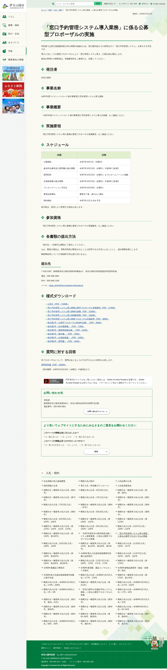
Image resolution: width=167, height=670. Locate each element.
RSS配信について (98, 646)
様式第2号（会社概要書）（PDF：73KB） (66, 326)
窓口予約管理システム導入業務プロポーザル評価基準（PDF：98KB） (78, 319)
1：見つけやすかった (55, 446)
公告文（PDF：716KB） (58, 304)
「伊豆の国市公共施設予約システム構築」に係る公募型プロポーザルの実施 (96, 594)
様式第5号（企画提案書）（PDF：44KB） (66, 338)
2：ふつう (67, 438)
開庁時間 (56, 650)
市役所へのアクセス (71, 650)
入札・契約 (58, 10)
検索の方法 (108, 4)
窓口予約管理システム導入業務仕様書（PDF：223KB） (72, 311)
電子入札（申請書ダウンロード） (95, 487)
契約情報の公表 (50, 487)
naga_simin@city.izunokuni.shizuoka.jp (66, 285)
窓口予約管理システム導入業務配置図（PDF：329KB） (72, 315)
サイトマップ (124, 646)
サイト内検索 (53, 4)
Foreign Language (159, 4)
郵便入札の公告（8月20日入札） (95, 513)
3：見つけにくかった (91, 446)
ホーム (43, 10)
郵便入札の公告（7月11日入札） (95, 499)
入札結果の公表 (124, 483)
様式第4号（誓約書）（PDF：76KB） (64, 334)
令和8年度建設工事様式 (54, 569)
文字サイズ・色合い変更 (129, 3)
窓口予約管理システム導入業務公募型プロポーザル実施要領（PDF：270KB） (81, 308)
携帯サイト (45, 650)
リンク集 (112, 646)
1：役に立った (52, 438)
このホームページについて (51, 646)
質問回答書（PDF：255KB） (54, 365)
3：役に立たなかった (85, 438)
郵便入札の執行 (87, 483)
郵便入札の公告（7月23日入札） (58, 506)
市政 (50, 10)
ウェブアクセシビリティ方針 (76, 646)
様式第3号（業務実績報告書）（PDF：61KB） (68, 330)
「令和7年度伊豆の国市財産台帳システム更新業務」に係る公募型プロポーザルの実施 (96, 538)
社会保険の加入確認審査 (54, 483)
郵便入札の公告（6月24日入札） (95, 492)
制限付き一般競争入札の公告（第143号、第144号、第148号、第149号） (96, 548)
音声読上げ (145, 3)
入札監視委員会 (124, 487)
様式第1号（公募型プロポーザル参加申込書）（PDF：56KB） (75, 323)
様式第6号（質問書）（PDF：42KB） (64, 341)
